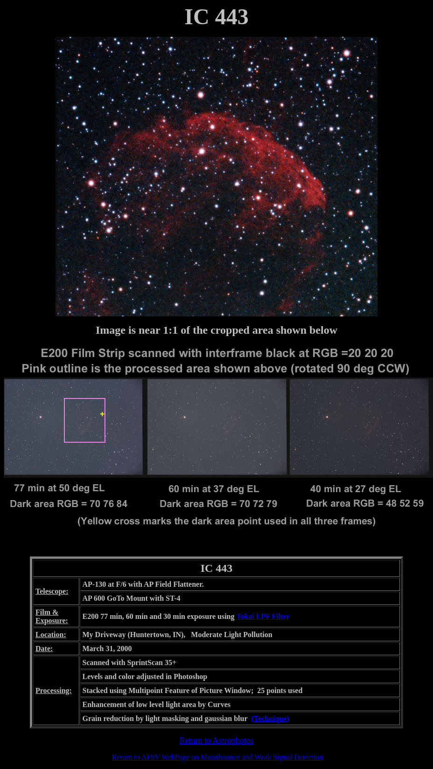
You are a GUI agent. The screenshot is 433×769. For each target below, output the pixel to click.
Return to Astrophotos (216, 740)
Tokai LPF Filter (262, 616)
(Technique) (270, 718)
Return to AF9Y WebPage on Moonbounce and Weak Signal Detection (217, 757)
